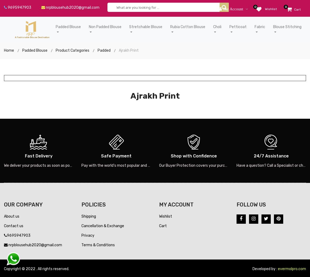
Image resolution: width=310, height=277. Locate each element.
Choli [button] (217, 27)
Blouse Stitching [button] (287, 27)
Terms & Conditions (98, 245)
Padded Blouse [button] (68, 27)
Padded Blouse (34, 50)
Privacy (87, 235)
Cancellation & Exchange (102, 226)
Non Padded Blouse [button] (105, 27)
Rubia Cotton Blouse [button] (187, 27)
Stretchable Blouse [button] (145, 27)
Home (9, 50)
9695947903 (17, 7)
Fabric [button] (260, 27)
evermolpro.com (292, 269)
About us (11, 216)
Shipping (88, 216)
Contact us (13, 226)
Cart (163, 226)
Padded (104, 50)
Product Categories (72, 50)
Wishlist (165, 216)
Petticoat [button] (238, 27)
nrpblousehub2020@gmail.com (70, 7)
